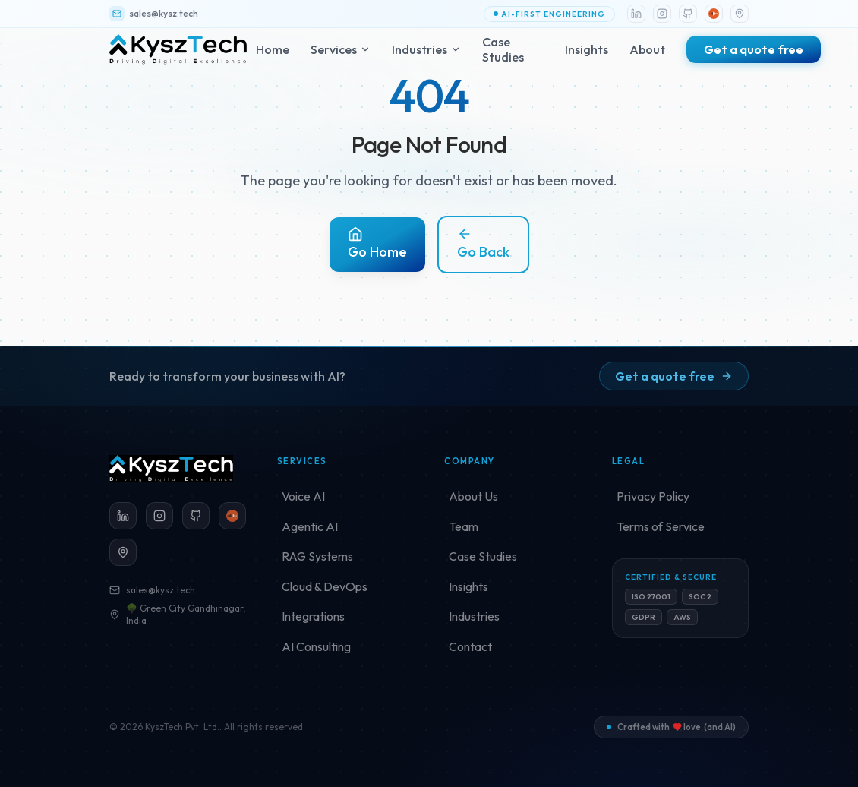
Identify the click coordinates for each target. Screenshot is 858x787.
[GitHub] (688, 14)
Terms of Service (661, 526)
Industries (426, 49)
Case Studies (503, 49)
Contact (470, 646)
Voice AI (303, 496)
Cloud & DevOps (324, 586)
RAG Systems (317, 556)
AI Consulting (316, 646)
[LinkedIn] (636, 14)
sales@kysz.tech (152, 590)
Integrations (313, 616)
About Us (473, 496)
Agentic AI (310, 526)
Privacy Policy (653, 496)
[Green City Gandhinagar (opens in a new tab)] (123, 552)
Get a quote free (674, 376)
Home (272, 49)
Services (341, 49)
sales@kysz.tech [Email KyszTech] (153, 13)
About (647, 49)
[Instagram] (662, 14)
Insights (586, 49)
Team (463, 526)
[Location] (739, 14)
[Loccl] (714, 14)
